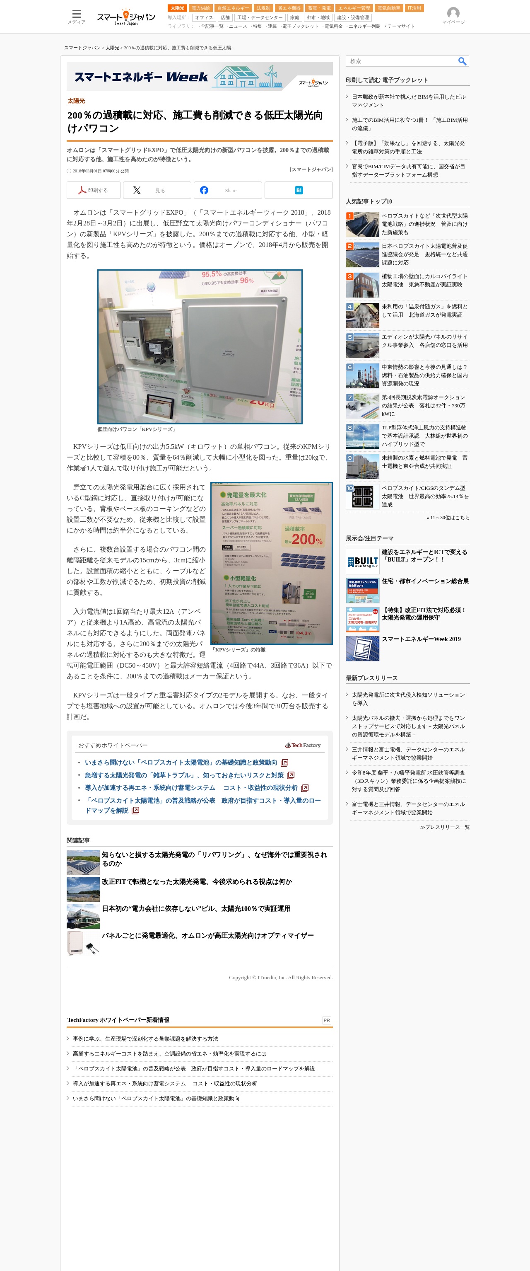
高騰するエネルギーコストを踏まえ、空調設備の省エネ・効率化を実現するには (170, 1054)
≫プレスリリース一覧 (445, 827)
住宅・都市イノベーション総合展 (425, 581)
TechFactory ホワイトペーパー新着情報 (118, 1020)
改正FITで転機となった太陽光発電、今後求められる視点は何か (197, 881)
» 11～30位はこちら (448, 518)
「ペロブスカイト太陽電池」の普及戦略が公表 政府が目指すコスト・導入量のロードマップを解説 (194, 1068)
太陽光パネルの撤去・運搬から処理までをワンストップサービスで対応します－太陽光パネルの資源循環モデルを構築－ (408, 726)
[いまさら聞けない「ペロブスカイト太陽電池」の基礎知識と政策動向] (186, 762)
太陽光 (112, 47)
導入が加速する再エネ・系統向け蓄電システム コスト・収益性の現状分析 (165, 1083)
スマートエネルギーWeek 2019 (421, 639)
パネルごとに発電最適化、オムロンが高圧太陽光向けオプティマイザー (208, 935)
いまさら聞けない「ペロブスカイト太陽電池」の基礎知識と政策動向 (156, 1098)
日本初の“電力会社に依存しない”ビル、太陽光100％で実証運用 (196, 908)
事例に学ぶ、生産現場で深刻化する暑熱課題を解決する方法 (145, 1039)
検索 (463, 61)
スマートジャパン (82, 47)
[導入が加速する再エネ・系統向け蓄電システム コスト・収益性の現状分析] (196, 787)
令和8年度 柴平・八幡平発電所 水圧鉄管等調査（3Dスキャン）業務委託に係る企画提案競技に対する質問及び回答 (409, 781)
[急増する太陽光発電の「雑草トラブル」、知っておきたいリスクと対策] (189, 775)
